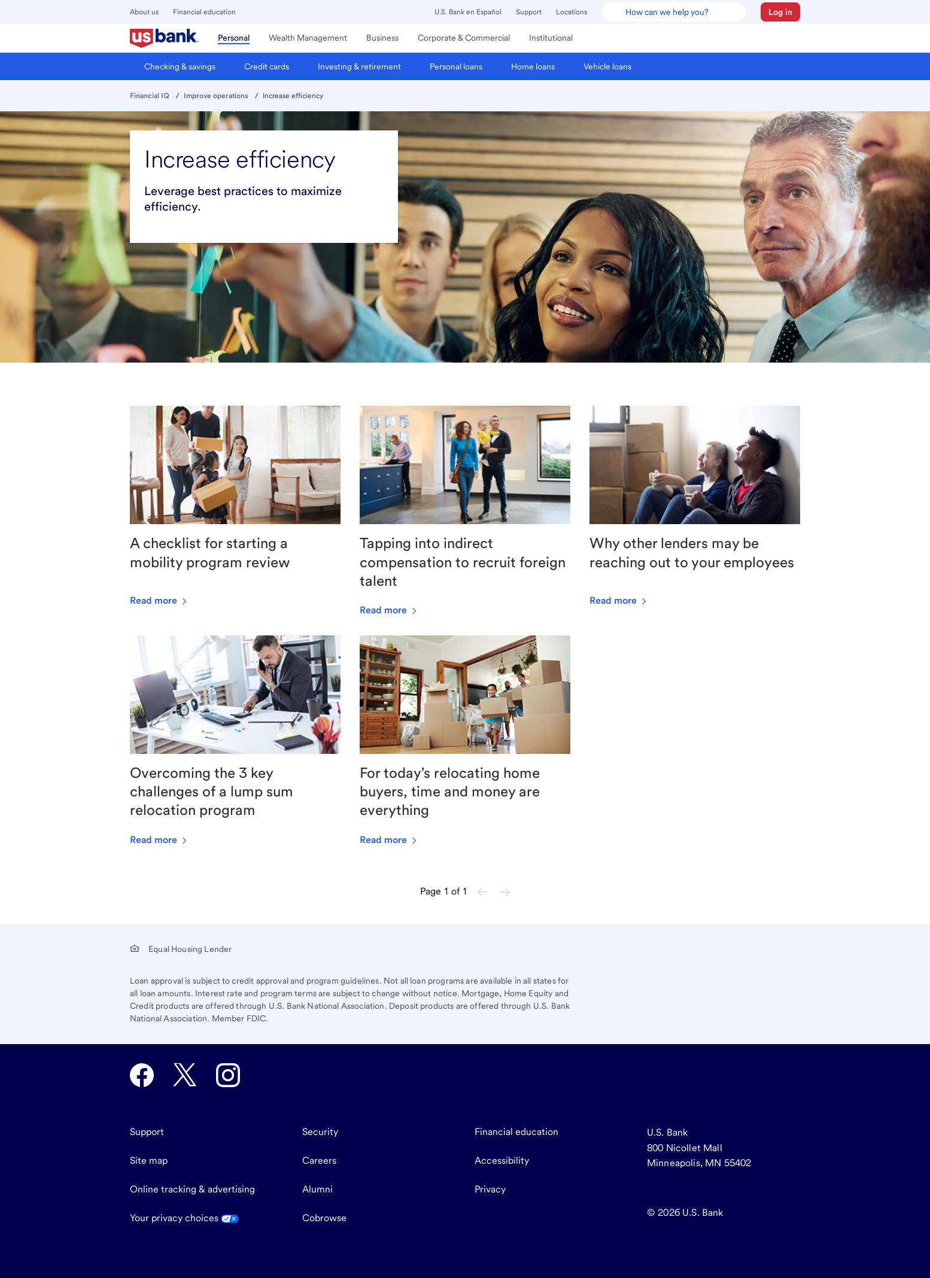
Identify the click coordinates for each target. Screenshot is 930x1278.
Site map (149, 1160)
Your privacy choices (184, 1218)
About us (144, 12)
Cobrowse (324, 1218)
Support (529, 12)
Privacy (490, 1189)
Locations (571, 12)
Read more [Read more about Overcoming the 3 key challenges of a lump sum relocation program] (159, 839)
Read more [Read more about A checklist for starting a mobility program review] (159, 600)
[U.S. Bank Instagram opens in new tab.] (228, 1075)
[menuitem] (164, 38)
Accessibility (502, 1160)
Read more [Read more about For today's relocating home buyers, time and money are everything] (389, 839)
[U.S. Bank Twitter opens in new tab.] (185, 1075)
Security (320, 1131)
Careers (319, 1160)
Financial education (204, 12)
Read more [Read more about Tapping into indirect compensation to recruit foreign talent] (389, 610)
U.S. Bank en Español (468, 12)
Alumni (317, 1189)
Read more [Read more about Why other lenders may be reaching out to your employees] (619, 600)
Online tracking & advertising (192, 1189)
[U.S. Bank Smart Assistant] (673, 12)
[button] (780, 12)
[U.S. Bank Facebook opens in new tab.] (142, 1075)
